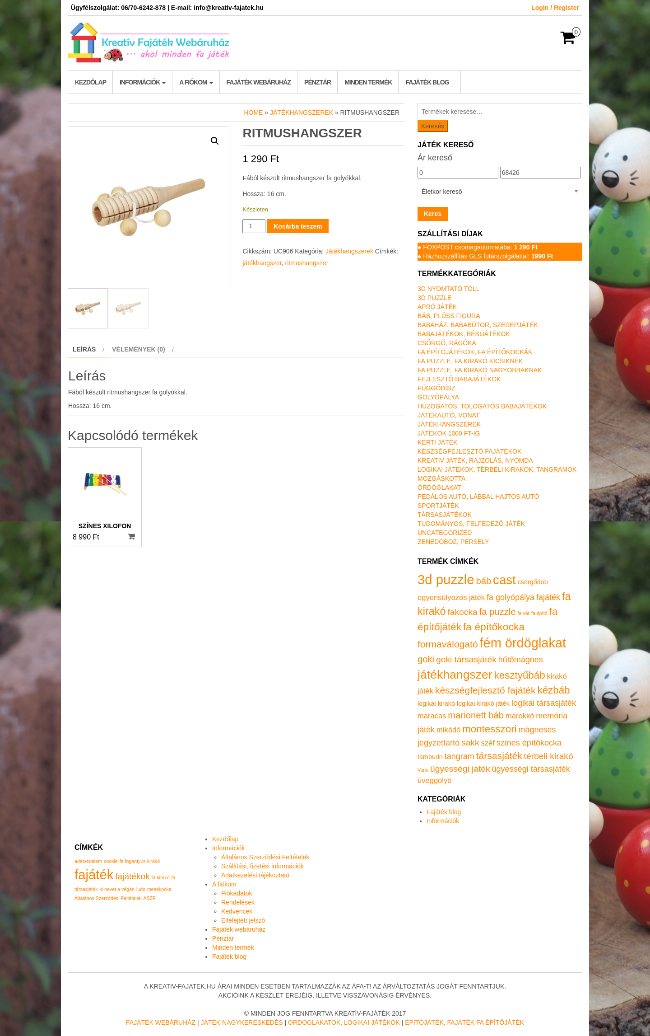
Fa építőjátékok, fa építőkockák (475, 352)
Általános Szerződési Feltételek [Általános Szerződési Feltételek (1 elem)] (108, 898)
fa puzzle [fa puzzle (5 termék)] (497, 612)
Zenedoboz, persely (453, 541)
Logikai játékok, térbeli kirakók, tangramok (497, 469)
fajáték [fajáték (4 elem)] (93, 874)
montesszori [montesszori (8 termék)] (489, 729)
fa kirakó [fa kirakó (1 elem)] (160, 877)
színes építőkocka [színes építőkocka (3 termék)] (529, 742)
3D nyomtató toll (448, 288)
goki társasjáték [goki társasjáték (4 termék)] (466, 659)
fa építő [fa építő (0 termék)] (539, 613)
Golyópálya (438, 397)
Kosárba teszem (298, 226)
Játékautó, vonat (448, 415)
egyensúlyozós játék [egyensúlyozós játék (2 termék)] (451, 597)
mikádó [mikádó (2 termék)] (448, 730)
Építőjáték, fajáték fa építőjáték (464, 1022)
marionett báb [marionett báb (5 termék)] (476, 715)
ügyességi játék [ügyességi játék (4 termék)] (460, 768)
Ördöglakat (439, 487)
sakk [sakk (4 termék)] (470, 742)
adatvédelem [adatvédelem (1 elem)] (88, 861)
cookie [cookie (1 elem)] (111, 861)
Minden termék (368, 82)
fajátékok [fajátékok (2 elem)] (132, 876)
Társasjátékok (445, 514)
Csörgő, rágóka (447, 343)
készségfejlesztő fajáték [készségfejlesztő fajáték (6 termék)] (485, 690)
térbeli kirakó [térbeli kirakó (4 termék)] (548, 756)
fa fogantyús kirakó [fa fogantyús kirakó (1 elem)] (140, 861)
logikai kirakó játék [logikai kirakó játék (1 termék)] (483, 703)
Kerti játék (437, 442)
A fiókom (196, 82)
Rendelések (238, 902)
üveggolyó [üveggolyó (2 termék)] (434, 780)
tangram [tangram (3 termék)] (459, 756)
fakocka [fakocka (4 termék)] (462, 612)
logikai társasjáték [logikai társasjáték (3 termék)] (543, 703)
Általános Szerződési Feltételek (265, 857)
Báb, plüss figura (449, 315)
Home (253, 112)
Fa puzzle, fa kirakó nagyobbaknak (480, 370)
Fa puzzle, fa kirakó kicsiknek (470, 361)
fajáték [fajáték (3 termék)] (548, 597)
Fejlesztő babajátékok (459, 379)
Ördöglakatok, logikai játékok (344, 1022)
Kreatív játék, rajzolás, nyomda (475, 460)
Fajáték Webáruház (160, 1022)
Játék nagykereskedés (242, 1022)
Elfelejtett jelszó (243, 920)
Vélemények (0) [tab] (138, 349)
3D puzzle (434, 297)
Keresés (432, 126)
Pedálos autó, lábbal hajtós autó (478, 496)
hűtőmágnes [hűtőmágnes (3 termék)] (520, 659)
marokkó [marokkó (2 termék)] (520, 716)
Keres (432, 213)
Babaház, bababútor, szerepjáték (478, 324)
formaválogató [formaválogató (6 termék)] (448, 644)
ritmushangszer (307, 263)
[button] (215, 141)
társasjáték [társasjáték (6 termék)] (499, 755)
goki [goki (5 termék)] (426, 659)
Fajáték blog (427, 82)
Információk (143, 82)
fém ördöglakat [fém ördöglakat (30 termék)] (523, 643)
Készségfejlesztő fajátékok (469, 451)
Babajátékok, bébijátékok (464, 334)
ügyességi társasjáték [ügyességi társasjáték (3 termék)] (531, 768)
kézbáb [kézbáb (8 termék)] (554, 690)
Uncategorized (445, 532)
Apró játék (437, 306)
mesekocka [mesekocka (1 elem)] (159, 889)
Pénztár (317, 82)
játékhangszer (261, 263)
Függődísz (436, 388)
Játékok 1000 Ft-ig (449, 433)
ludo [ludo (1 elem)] (140, 889)
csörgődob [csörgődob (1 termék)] (533, 582)
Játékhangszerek (301, 112)
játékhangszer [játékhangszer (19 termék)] (455, 674)
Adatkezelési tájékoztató (255, 875)
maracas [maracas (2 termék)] (432, 716)
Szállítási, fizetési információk (262, 866)
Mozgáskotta (441, 478)
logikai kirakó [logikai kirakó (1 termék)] (436, 703)
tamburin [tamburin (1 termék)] (430, 756)
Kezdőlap (90, 82)
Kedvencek (236, 911)
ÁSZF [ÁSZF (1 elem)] (150, 898)
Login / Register (555, 7)
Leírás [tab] (84, 349)
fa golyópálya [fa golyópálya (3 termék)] (510, 597)
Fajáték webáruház (259, 82)
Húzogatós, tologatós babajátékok (482, 406)
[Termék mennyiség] (253, 226)
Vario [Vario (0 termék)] (423, 770)
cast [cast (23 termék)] (504, 580)
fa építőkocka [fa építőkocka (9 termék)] (494, 627)
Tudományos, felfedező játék (471, 523)
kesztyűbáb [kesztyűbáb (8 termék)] (519, 675)
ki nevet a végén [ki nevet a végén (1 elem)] (117, 889)
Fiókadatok (236, 893)
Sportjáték (438, 505)
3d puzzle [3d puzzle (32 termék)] (446, 579)
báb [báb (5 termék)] (483, 581)
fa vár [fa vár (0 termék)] (524, 613)
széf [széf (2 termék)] (488, 743)
